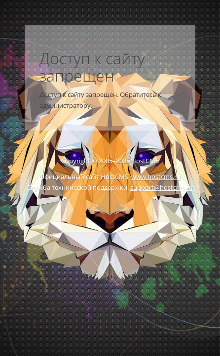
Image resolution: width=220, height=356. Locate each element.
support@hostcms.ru (161, 187)
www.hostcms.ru (156, 176)
